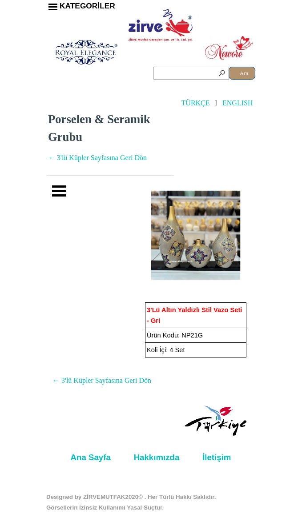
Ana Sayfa (91, 457)
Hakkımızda (157, 457)
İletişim (216, 457)
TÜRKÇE (195, 103)
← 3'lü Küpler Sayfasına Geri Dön (97, 157)
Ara (244, 73)
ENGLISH (237, 103)
